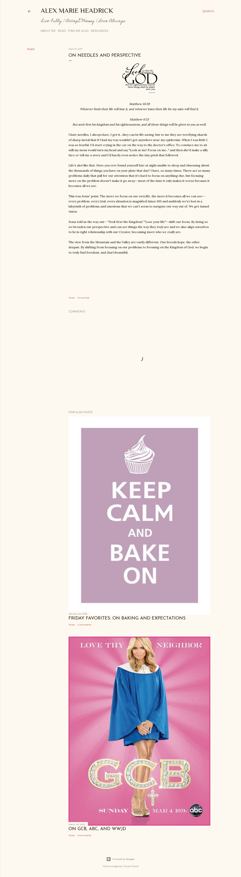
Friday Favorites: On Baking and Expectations (127, 618)
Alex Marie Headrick (77, 10)
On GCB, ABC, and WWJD (97, 829)
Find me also (78, 31)
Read (62, 31)
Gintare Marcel (131, 866)
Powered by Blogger (120, 859)
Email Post (83, 297)
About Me (48, 31)
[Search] (208, 11)
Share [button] (31, 49)
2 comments (84, 624)
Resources (99, 31)
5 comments (84, 835)
